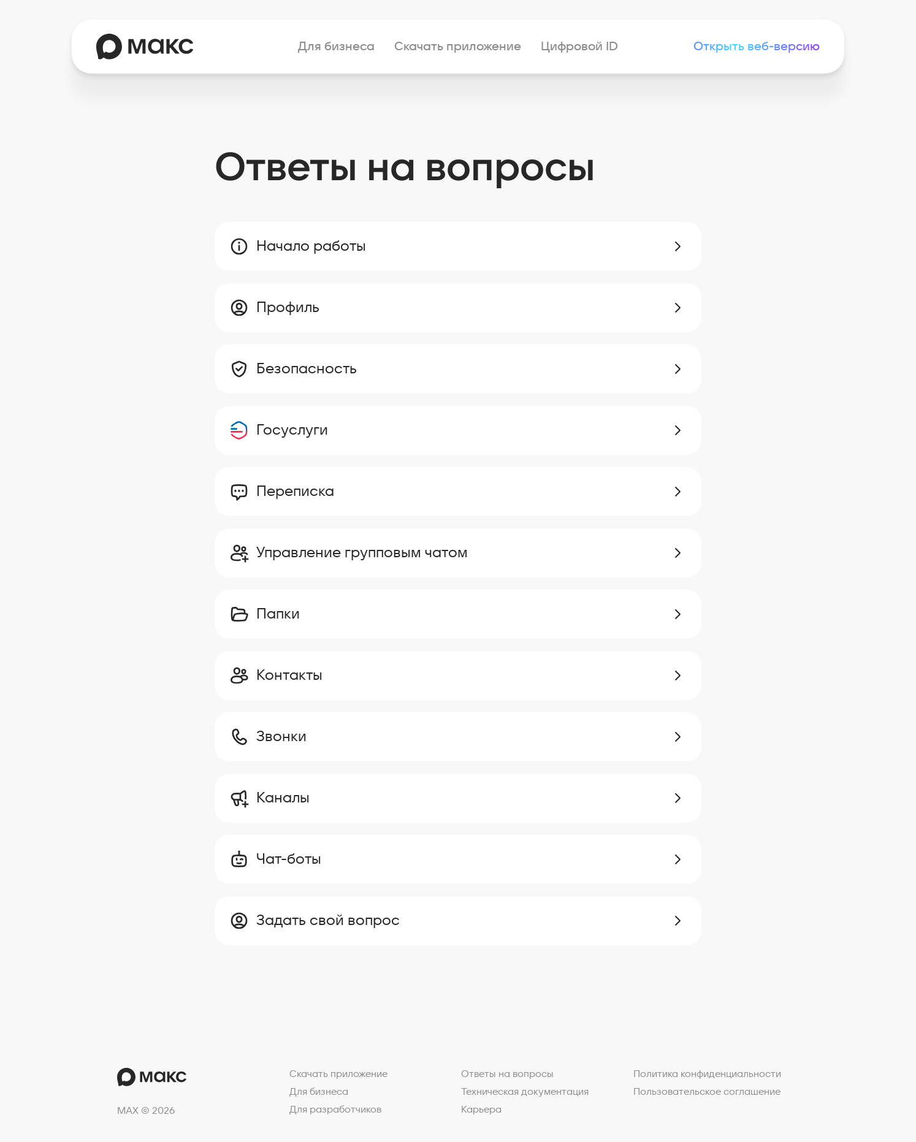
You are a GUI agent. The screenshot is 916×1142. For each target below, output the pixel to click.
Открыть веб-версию (756, 46)
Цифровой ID (579, 46)
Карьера (481, 1109)
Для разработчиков (335, 1109)
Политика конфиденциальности (707, 1073)
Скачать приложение (457, 46)
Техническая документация (525, 1091)
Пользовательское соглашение (707, 1091)
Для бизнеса (336, 46)
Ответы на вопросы (507, 1073)
